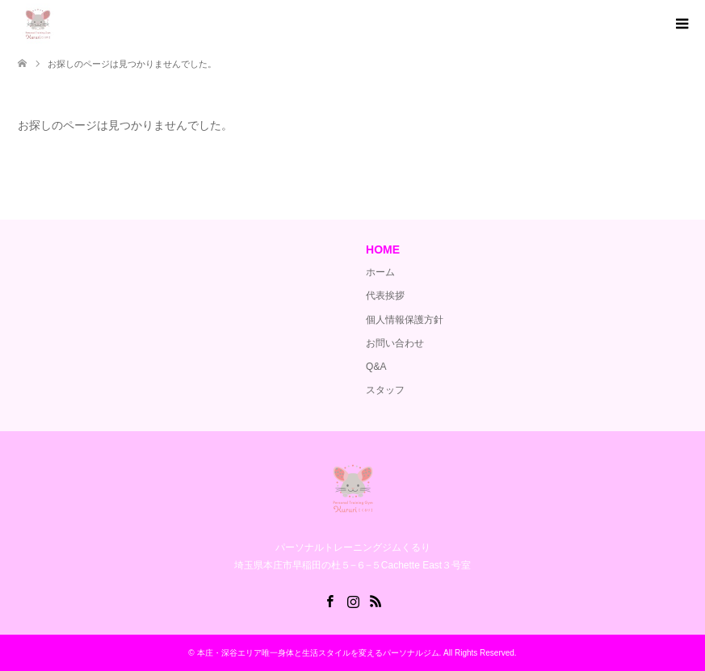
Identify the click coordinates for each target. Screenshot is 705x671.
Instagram (353, 600)
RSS (375, 600)
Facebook (329, 600)
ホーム (380, 272)
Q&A (376, 366)
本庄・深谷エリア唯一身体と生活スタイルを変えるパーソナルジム (318, 652)
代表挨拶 (385, 295)
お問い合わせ (395, 343)
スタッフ (385, 390)
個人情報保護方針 (404, 319)
